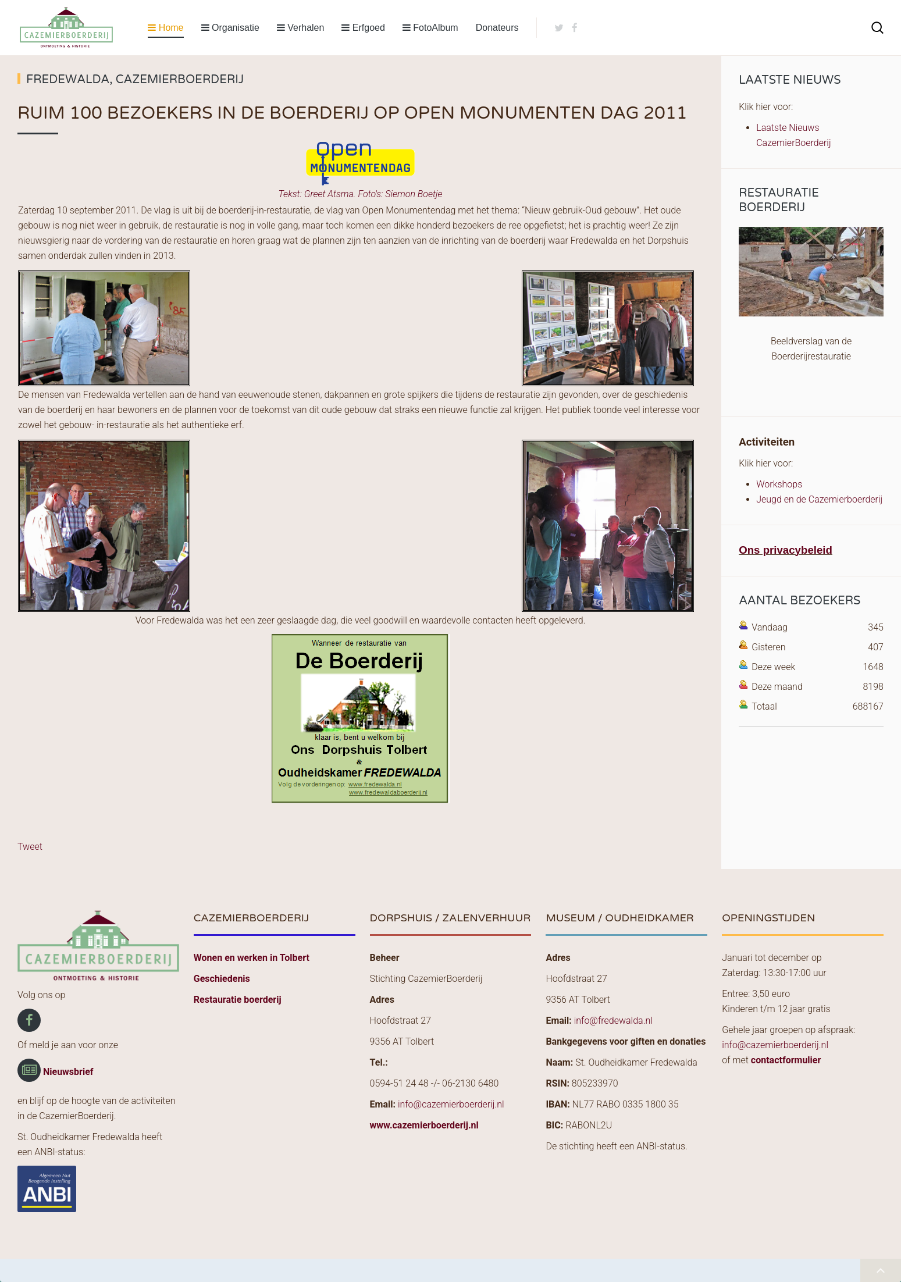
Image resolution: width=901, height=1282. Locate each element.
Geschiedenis (222, 978)
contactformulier (786, 1060)
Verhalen (301, 27)
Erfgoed (362, 27)
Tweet (29, 846)
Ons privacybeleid (785, 550)
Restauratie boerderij (238, 999)
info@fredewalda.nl (613, 1020)
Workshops (779, 484)
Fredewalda (67, 80)
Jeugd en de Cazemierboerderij (819, 499)
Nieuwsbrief (68, 1071)
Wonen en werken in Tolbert (251, 957)
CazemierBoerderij (180, 80)
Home (165, 27)
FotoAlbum (430, 27)
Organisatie (230, 27)
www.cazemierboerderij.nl (424, 1125)
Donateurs (497, 28)
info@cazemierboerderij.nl (451, 1104)
